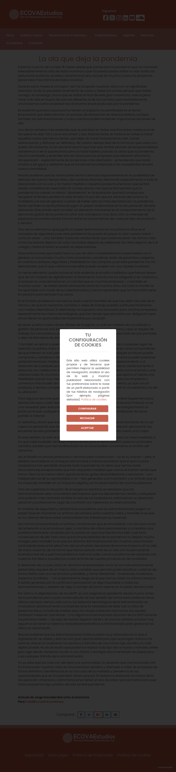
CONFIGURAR (87, 408)
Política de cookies (94, 399)
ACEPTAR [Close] (87, 428)
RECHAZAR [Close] (87, 418)
